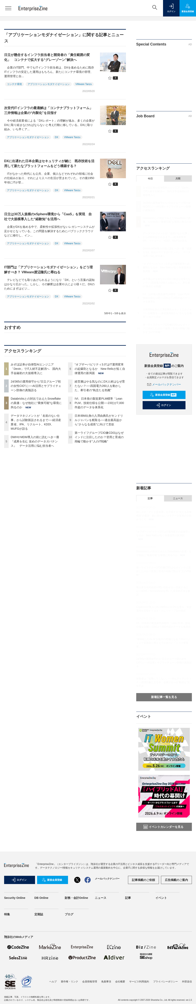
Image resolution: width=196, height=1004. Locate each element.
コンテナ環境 (14, 84)
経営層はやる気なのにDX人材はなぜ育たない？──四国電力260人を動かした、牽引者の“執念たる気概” (100, 386)
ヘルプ (53, 981)
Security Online (14, 897)
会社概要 (120, 981)
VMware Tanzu (83, 84)
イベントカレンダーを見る (163, 827)
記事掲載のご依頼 (143, 880)
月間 (177, 178)
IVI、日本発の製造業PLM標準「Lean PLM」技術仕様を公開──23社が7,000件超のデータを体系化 (99, 403)
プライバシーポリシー (165, 981)
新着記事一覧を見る (164, 697)
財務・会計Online (76, 897)
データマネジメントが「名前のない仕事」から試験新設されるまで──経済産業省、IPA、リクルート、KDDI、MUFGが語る (166, 237)
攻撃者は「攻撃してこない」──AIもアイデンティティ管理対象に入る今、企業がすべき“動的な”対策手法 (163, 682)
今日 (150, 178)
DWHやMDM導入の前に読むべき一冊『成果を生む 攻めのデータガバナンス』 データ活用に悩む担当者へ (35, 441)
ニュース (178, 498)
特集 (7, 914)
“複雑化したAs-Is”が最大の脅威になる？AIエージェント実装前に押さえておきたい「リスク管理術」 (163, 643)
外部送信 (187, 981)
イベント (161, 897)
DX (56, 137)
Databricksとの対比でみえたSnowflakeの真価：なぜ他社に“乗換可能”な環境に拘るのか (36, 403)
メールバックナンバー (164, 384)
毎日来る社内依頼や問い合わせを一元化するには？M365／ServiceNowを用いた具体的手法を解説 (163, 591)
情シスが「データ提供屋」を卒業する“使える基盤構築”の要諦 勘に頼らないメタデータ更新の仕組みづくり (163, 516)
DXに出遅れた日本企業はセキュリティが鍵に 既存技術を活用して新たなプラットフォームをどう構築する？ (49, 163)
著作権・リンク (69, 981)
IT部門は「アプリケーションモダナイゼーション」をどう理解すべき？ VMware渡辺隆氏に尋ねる (48, 269)
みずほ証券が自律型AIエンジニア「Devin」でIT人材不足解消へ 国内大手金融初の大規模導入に (36, 369)
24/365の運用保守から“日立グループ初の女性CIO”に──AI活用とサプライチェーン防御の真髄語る (36, 386)
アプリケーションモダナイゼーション (49, 84)
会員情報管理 (89, 981)
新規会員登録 (163, 395)
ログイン (163, 405)
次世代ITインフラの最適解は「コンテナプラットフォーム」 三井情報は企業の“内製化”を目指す (50, 110)
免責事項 (106, 981)
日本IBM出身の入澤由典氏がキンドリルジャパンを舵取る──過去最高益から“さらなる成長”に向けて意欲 (99, 420)
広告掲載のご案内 (176, 880)
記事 (150, 498)
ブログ (69, 914)
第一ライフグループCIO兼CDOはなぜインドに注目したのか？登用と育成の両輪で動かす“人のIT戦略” (99, 437)
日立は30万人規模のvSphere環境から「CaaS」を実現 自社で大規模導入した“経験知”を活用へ (48, 216)
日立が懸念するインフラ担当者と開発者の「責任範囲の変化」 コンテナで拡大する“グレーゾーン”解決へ (47, 57)
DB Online (41, 897)
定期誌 (38, 914)
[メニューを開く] (8, 8)
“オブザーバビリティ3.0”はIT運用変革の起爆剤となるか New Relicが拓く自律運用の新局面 (100, 369)
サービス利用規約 (139, 981)
